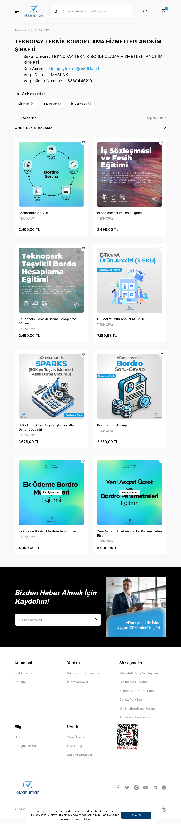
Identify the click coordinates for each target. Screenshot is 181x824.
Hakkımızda (24, 673)
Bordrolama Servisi (33, 213)
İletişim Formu (25, 746)
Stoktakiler (28, 118)
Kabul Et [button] (136, 815)
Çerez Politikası (131, 699)
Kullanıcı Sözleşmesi (135, 717)
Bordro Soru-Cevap (112, 425)
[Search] (90, 11)
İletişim (20, 682)
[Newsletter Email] (58, 620)
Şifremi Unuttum (79, 755)
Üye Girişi (74, 746)
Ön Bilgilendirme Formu (137, 708)
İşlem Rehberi (77, 682)
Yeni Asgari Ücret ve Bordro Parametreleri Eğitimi (129, 533)
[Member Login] (145, 11)
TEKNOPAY (41, 30)
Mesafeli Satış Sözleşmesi (139, 673)
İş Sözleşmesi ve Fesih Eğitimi (119, 213)
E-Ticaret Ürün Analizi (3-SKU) (120, 319)
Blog (18, 737)
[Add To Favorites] (83, 142)
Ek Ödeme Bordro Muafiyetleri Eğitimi (47, 531)
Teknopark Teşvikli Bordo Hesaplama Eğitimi (47, 321)
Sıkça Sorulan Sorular (84, 673)
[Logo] (33, 11)
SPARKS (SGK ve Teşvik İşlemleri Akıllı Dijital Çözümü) (47, 427)
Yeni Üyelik (75, 737)
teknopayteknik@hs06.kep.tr (74, 68)
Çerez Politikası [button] (82, 819)
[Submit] (95, 620)
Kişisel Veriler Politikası (137, 691)
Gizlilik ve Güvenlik (134, 682)
